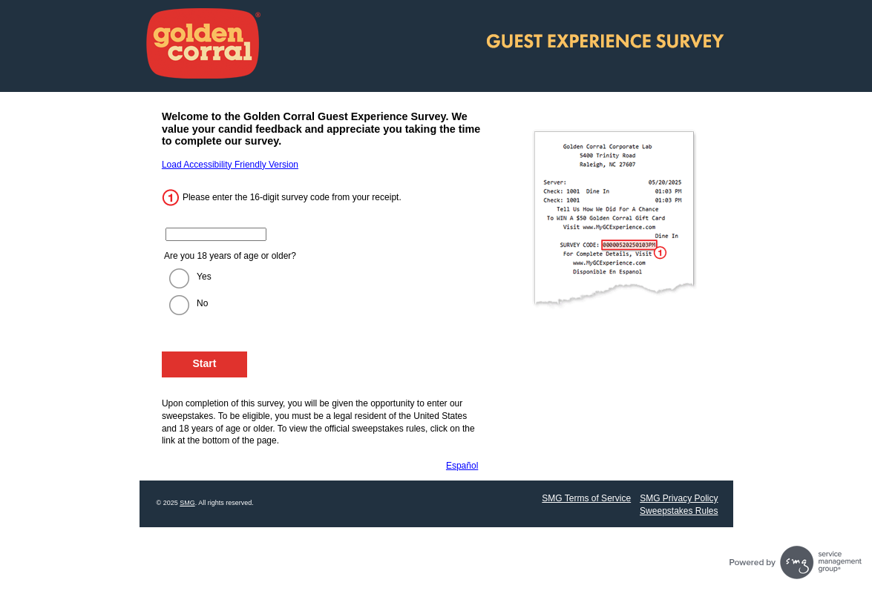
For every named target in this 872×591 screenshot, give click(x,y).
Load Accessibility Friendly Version (230, 164)
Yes (204, 276)
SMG (187, 502)
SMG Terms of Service (586, 498)
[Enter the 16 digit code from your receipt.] (215, 234)
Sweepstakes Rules (679, 511)
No (202, 303)
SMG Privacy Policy (679, 498)
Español (462, 465)
